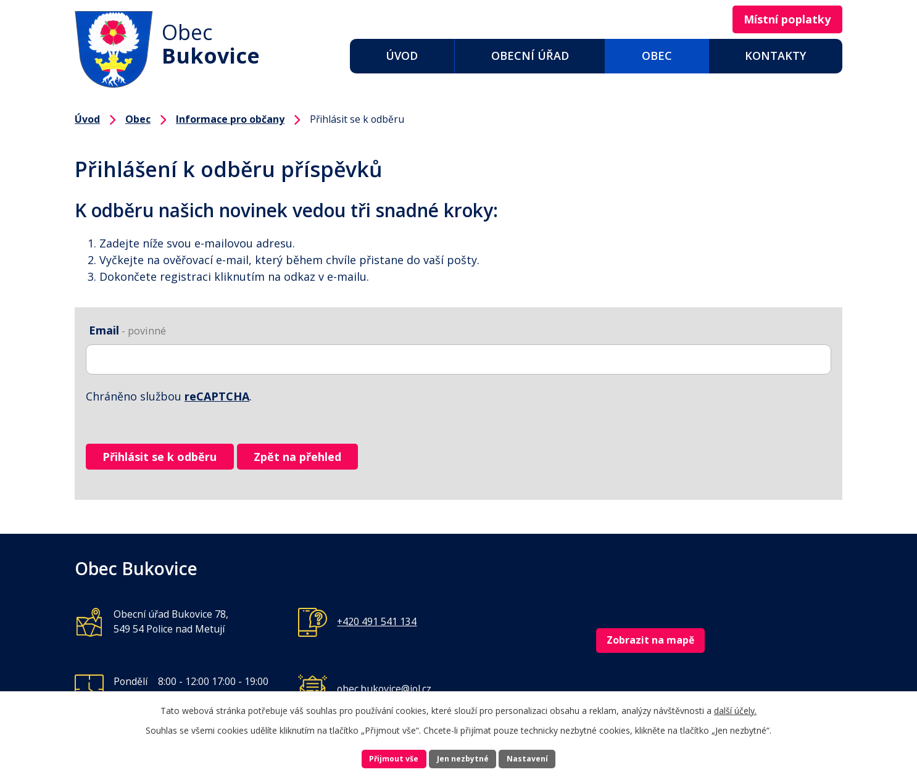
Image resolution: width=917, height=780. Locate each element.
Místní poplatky (776, 20)
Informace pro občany (230, 119)
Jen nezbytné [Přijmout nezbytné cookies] (463, 757)
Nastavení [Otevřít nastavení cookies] (553, 757)
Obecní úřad (530, 55)
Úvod (402, 55)
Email (127, 330)
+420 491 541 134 (377, 632)
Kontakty (775, 55)
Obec (657, 55)
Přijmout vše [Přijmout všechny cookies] (369, 757)
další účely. (735, 706)
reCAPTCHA (217, 396)
